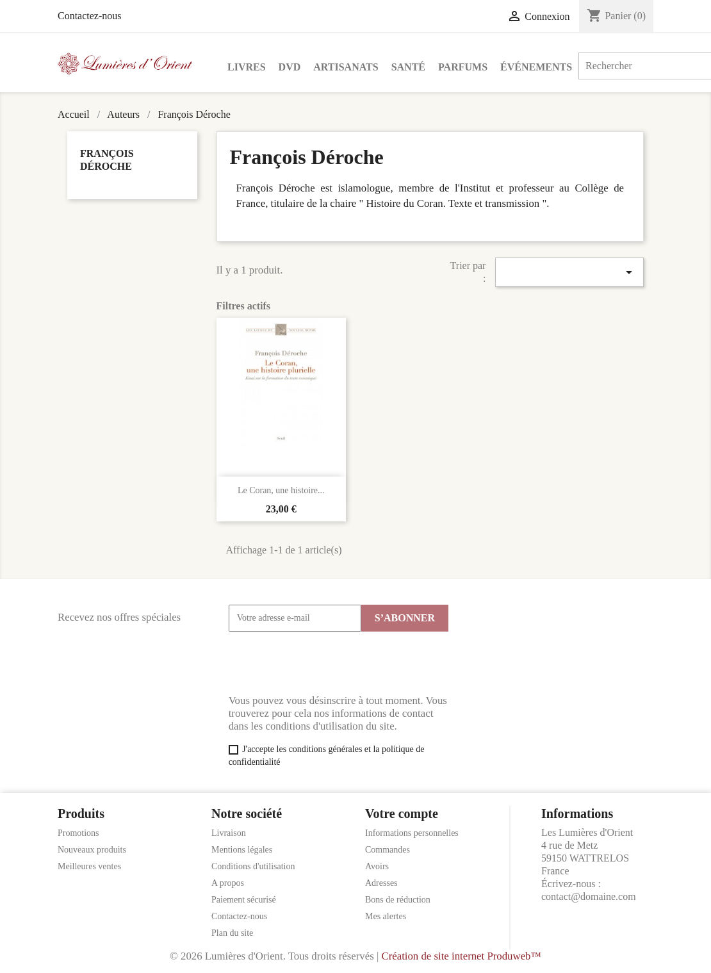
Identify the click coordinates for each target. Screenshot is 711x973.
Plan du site (232, 933)
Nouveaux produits (92, 849)
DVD (290, 66)
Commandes (387, 849)
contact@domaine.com (588, 896)
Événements (536, 66)
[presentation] (326, 663)
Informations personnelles (412, 833)
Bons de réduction (397, 899)
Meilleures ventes (89, 866)
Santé (408, 66)
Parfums (462, 66)
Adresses (381, 883)
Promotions (78, 833)
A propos (227, 883)
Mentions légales (241, 849)
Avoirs (377, 866)
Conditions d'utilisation (253, 866)
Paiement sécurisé (243, 899)
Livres (246, 66)
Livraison (228, 833)
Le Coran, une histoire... (281, 490)
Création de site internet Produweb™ (461, 956)
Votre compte (401, 813)
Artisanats (345, 66)
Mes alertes (385, 916)
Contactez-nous (90, 15)
